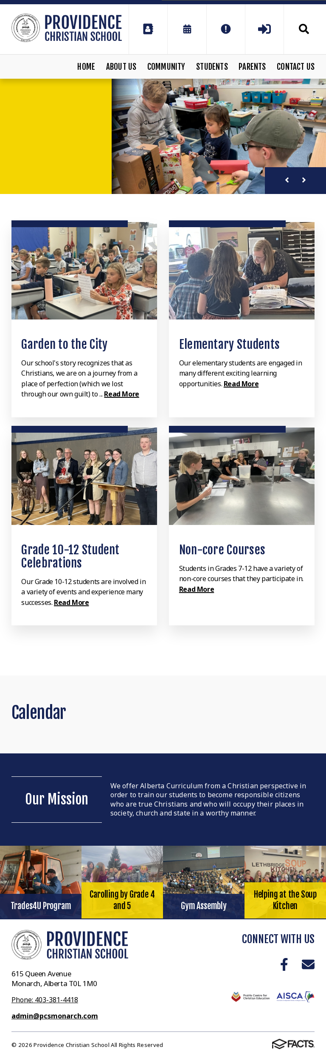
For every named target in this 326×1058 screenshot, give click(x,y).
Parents (252, 67)
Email (308, 964)
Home (86, 67)
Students (212, 67)
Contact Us (296, 67)
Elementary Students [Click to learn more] (229, 344)
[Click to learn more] (84, 270)
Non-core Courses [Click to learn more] (222, 549)
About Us (121, 67)
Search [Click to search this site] (304, 29)
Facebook (284, 964)
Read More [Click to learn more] (121, 394)
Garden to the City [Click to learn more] (64, 344)
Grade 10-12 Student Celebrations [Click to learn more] (70, 556)
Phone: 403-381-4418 (44, 999)
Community (166, 67)
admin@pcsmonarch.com (54, 1016)
